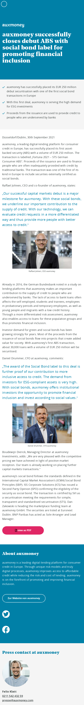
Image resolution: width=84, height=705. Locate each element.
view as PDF (24, 530)
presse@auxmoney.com (17, 700)
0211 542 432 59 (12, 696)
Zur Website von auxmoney (24, 598)
